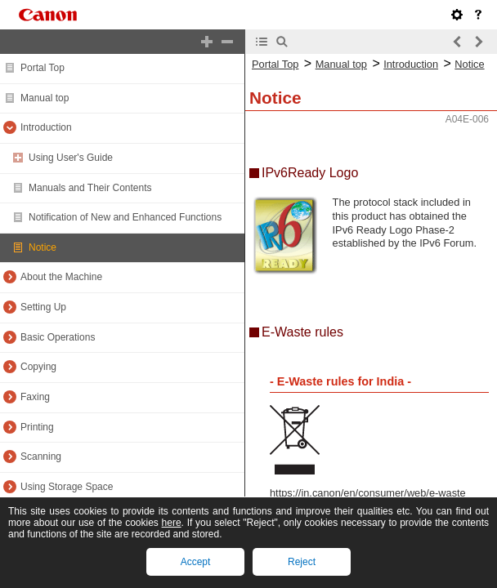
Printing (37, 427)
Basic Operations (57, 337)
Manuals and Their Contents (90, 188)
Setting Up (43, 307)
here (171, 522)
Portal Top (42, 68)
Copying (38, 366)
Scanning (40, 456)
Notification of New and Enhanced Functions (125, 217)
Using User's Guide (71, 157)
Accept (196, 562)
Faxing (35, 397)
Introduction (46, 127)
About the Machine (61, 277)
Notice (42, 247)
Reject (302, 562)
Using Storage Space (66, 486)
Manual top (44, 98)
